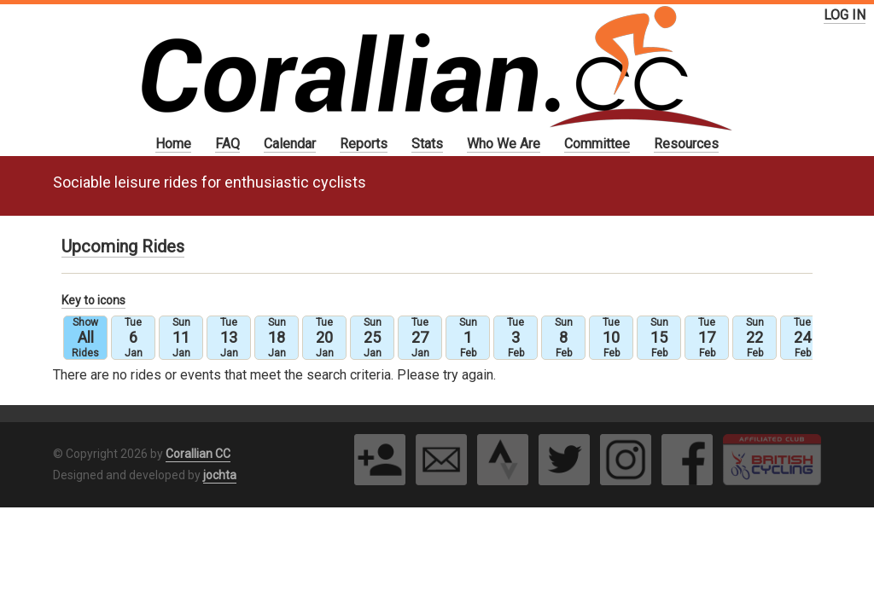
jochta (219, 475)
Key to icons (93, 300)
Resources (686, 144)
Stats (427, 144)
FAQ (227, 144)
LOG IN (844, 15)
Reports (363, 144)
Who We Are (503, 144)
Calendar (290, 144)
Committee (597, 144)
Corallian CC (198, 453)
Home (173, 144)
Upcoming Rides (122, 246)
